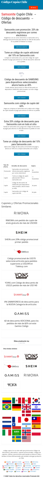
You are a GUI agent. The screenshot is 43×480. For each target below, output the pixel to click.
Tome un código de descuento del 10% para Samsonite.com (21, 143)
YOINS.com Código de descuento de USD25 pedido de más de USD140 (21, 284)
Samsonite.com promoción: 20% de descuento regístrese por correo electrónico (21, 32)
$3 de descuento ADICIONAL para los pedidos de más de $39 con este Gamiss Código (21, 323)
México (19, 466)
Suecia (17, 471)
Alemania (34, 462)
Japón (18, 467)
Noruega (25, 469)
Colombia (27, 466)
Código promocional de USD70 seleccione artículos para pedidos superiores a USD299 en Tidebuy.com (21, 262)
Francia (26, 464)
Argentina (36, 466)
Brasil (11, 467)
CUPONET (32, 471)
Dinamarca (35, 469)
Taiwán (36, 467)
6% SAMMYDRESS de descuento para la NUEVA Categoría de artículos (21, 303)
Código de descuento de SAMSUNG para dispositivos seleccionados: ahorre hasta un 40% (21, 82)
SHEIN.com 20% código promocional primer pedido (21, 240)
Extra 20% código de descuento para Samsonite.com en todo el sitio (21, 123)
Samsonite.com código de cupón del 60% (21, 104)
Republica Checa (8, 466)
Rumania (18, 464)
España (7, 462)
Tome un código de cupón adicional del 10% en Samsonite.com (21, 54)
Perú (5, 467)
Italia (33, 464)
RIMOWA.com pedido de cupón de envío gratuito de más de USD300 (21, 221)
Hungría (9, 471)
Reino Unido (16, 462)
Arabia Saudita (8, 469)
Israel (18, 469)
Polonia (26, 462)
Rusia (24, 471)
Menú (33, 8)
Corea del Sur (27, 467)
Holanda (10, 464)
